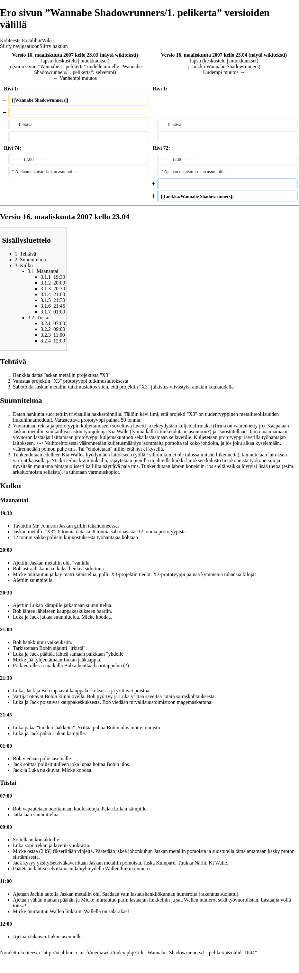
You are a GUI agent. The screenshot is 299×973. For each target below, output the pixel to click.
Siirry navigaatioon (20, 46)
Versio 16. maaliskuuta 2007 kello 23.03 (55, 55)
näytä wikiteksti (118, 55)
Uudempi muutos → (224, 72)
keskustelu (66, 60)
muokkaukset (94, 60)
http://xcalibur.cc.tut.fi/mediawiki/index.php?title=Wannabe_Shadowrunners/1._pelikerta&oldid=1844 (149, 952)
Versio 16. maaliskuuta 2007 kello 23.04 (204, 55)
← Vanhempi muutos (75, 78)
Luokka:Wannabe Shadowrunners (224, 66)
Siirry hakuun (54, 46)
